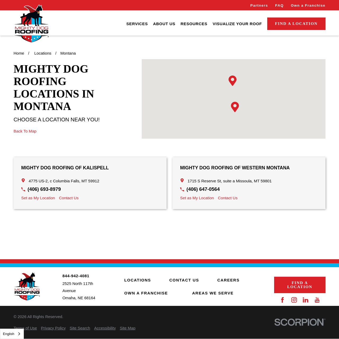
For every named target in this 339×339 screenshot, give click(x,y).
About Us (164, 23)
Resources (194, 23)
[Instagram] (294, 300)
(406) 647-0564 (203, 189)
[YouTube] (317, 300)
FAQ (279, 5)
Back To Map (25, 131)
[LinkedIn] (305, 300)
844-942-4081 (76, 276)
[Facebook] (282, 300)
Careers (228, 280)
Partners (259, 5)
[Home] (31, 24)
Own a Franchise (308, 5)
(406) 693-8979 (44, 189)
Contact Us (69, 198)
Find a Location (296, 23)
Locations (137, 280)
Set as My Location (38, 198)
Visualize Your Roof (237, 23)
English (8, 334)
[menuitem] (137, 23)
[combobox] (12, 334)
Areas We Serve (213, 293)
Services (137, 23)
